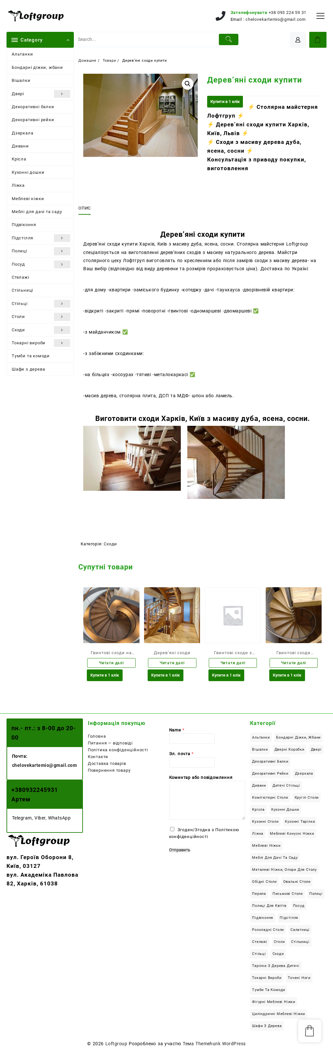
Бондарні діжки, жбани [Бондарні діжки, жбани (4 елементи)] (298, 738)
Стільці (41, 304)
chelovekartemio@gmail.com (276, 19)
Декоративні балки (33, 106)
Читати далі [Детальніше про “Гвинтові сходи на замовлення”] (111, 663)
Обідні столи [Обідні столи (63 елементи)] (264, 883)
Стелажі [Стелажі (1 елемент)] (259, 943)
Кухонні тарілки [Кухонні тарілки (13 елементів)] (300, 822)
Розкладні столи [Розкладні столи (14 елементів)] (268, 931)
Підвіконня (24, 224)
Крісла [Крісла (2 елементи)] (258, 810)
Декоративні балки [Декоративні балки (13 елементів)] (270, 762)
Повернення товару (109, 771)
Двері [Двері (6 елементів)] (316, 750)
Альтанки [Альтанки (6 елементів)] (261, 738)
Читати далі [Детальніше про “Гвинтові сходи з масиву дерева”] (233, 663)
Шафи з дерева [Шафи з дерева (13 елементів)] (267, 1027)
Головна (97, 737)
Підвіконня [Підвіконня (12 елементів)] (262, 919)
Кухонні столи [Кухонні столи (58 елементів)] (265, 822)
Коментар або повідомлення (201, 778)
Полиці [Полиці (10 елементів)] (316, 895)
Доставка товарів (107, 764)
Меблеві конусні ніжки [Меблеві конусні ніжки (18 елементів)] (292, 834)
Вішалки (21, 80)
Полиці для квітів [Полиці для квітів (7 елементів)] (269, 907)
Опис (84, 208)
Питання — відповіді (110, 744)
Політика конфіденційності (118, 750)
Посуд (41, 264)
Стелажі (20, 277)
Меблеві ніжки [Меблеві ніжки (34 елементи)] (266, 846)
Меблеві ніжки (28, 198)
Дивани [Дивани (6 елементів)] (259, 786)
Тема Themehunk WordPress (214, 1044)
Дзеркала (22, 133)
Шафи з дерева (28, 369)
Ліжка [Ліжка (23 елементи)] (257, 834)
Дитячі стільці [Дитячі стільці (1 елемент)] (286, 786)
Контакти (98, 757)
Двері (41, 94)
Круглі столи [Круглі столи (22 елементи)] (307, 798)
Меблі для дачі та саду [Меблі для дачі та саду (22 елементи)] (275, 859)
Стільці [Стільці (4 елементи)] (259, 955)
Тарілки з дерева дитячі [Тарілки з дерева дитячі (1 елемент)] (275, 967)
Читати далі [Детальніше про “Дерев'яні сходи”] (172, 663)
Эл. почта (181, 754)
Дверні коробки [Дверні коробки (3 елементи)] (289, 750)
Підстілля (41, 238)
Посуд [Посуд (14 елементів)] (299, 907)
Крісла (19, 159)
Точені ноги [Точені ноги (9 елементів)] (299, 979)
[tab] (87, 208)
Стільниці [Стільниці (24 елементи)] (300, 943)
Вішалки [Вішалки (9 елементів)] (260, 750)
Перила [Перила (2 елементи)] (259, 895)
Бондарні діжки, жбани (37, 67)
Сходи (41, 330)
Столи (41, 317)
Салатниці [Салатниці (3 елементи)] (300, 931)
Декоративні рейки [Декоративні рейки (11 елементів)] (270, 774)
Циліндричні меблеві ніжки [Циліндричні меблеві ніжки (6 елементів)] (278, 1015)
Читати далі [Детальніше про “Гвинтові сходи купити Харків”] (293, 663)
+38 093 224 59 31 (288, 12)
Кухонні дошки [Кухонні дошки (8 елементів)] (285, 810)
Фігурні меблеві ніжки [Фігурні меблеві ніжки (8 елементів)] (273, 1003)
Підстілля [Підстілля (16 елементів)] (289, 919)
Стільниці (22, 290)
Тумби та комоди (31, 355)
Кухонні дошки (28, 172)
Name (177, 731)
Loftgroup (116, 1044)
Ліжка (18, 185)
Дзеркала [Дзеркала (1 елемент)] (304, 774)
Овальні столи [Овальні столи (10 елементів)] (297, 883)
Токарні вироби (41, 343)
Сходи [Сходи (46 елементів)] (278, 955)
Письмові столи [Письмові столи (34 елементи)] (288, 895)
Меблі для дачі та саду (37, 211)
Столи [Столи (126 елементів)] (279, 943)
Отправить (179, 851)
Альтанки (22, 54)
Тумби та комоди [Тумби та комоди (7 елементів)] (268, 991)
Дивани (20, 146)
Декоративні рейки (33, 119)
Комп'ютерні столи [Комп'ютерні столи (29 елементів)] (270, 798)
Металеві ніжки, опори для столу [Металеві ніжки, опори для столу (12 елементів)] (284, 871)
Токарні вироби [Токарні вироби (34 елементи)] (266, 979)
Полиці (41, 251)
